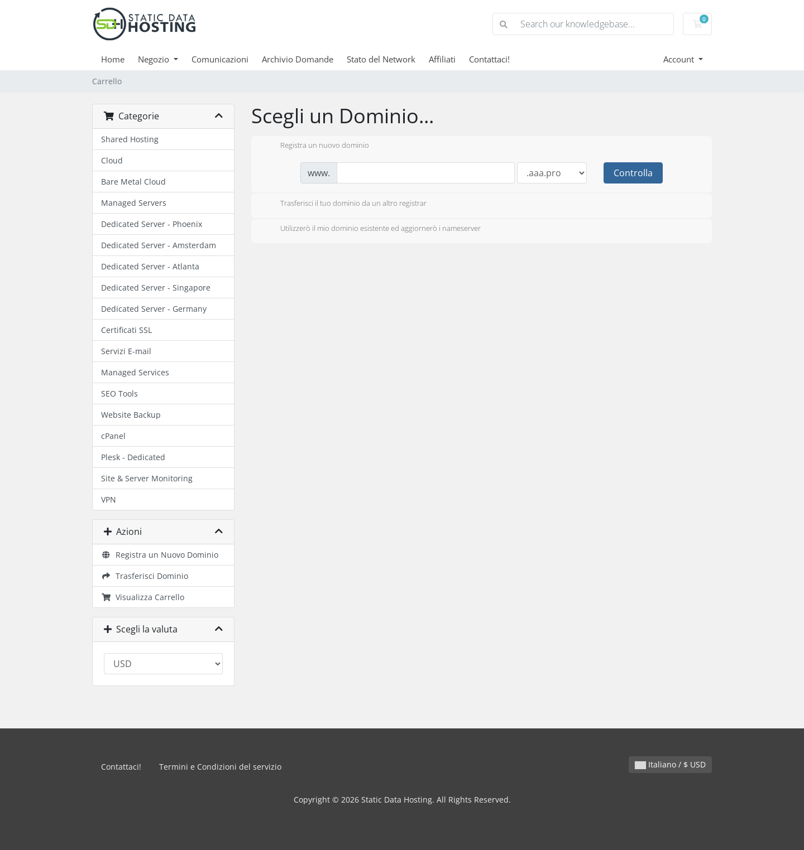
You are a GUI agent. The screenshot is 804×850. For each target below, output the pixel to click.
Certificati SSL (126, 330)
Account (679, 59)
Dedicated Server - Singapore (155, 287)
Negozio (154, 59)
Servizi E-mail (126, 351)
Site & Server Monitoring (147, 478)
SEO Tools (119, 393)
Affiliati (442, 59)
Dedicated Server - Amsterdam (158, 245)
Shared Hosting (130, 139)
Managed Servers (133, 202)
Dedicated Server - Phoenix (151, 224)
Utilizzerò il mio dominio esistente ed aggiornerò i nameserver (371, 229)
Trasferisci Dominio (144, 576)
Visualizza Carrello (142, 597)
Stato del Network (381, 59)
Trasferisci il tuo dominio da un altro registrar (344, 204)
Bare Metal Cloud (133, 181)
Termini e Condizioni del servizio (220, 766)
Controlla (633, 173)
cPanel (113, 436)
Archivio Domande (297, 59)
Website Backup (131, 414)
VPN (108, 499)
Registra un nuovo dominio (315, 146)
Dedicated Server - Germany (154, 308)
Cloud (112, 160)
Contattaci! (489, 59)
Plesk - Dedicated (133, 457)
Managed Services (135, 372)
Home (113, 59)
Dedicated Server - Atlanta (150, 266)
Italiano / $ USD (670, 764)
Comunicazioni (220, 59)
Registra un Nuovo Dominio (159, 554)
